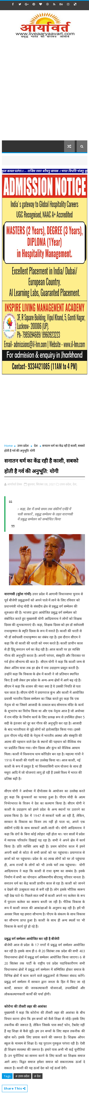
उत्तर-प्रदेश (23, 445)
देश (36, 445)
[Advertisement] (44, 92)
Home (8, 445)
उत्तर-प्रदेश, (66, 484)
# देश (37, 1076)
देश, (75, 484)
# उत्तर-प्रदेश (22, 1076)
